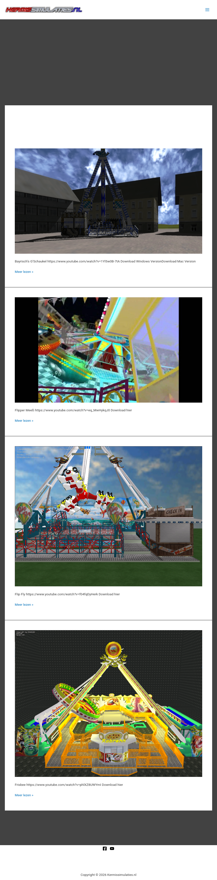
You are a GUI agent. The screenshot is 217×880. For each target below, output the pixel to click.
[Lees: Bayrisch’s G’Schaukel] (108, 201)
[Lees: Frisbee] (108, 703)
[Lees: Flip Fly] (108, 516)
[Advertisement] (108, 56)
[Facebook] (105, 848)
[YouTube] (112, 848)
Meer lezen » (24, 271)
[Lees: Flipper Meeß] (108, 350)
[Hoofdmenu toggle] (207, 10)
